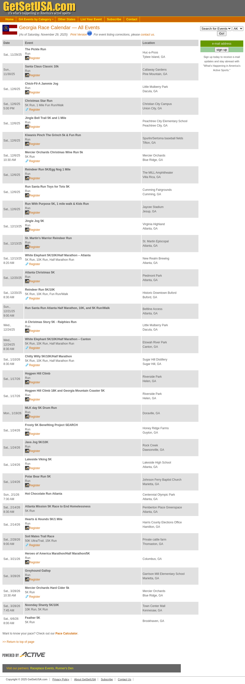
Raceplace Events (42, 668)
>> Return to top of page (18, 642)
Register (34, 58)
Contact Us (124, 679)
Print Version (78, 34)
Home (9, 19)
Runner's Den (65, 668)
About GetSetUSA (85, 679)
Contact (131, 19)
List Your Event (91, 19)
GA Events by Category (35, 19)
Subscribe (114, 19)
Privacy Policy (60, 679)
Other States (66, 19)
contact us (147, 34)
